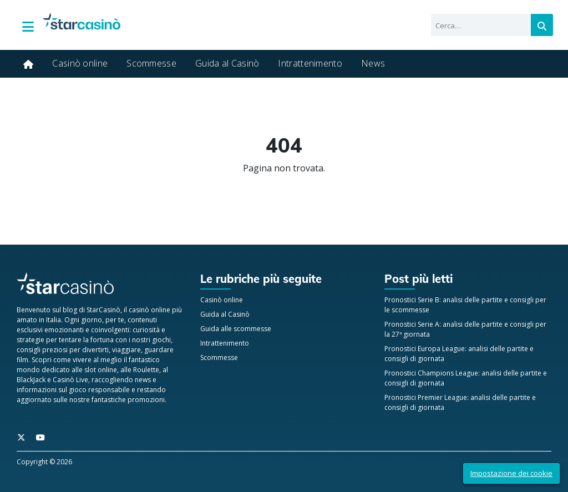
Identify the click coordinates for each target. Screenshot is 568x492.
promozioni (146, 399)
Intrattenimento (310, 63)
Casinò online (80, 63)
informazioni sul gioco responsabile (73, 389)
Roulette (146, 369)
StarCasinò (103, 310)
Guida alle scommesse (235, 328)
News (373, 63)
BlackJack (31, 379)
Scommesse (151, 63)
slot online (100, 369)
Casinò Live (70, 379)
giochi (161, 339)
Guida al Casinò (227, 63)
